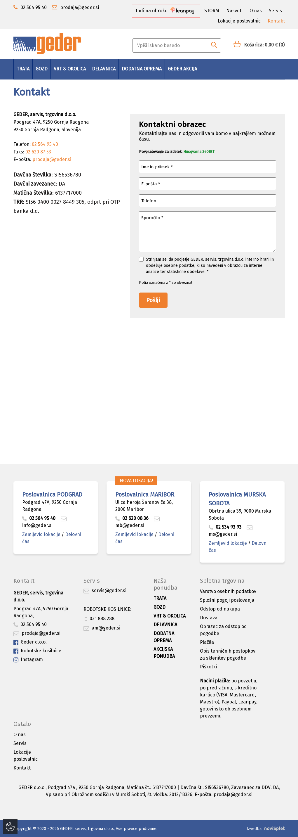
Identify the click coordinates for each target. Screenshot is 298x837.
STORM (211, 10)
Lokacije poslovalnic (239, 21)
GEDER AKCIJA (182, 69)
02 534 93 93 (226, 527)
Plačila (207, 642)
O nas (256, 10)
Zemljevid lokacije (41, 534)
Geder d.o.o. (30, 642)
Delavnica (104, 69)
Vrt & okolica (70, 69)
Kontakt (276, 21)
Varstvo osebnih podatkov (228, 591)
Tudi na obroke (164, 10)
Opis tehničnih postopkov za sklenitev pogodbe (227, 654)
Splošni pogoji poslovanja (227, 600)
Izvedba (254, 828)
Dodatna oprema (142, 69)
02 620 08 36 (132, 518)
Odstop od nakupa (220, 609)
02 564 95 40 (38, 518)
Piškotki (208, 667)
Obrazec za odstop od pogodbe (223, 630)
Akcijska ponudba (164, 652)
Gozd (42, 69)
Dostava (208, 617)
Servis (275, 10)
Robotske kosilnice (37, 651)
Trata (23, 69)
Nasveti (234, 10)
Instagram (28, 660)
